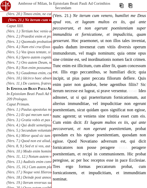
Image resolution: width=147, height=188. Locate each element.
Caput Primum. (18, 104)
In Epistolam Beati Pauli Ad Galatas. (35, 94)
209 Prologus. (17, 99)
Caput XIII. (15, 26)
